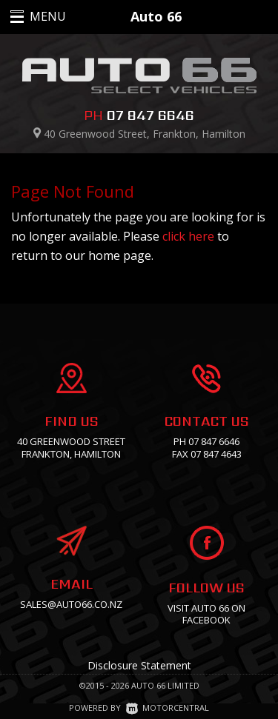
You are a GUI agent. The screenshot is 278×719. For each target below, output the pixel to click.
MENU (31, 16)
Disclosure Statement (139, 665)
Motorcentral (167, 707)
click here (188, 236)
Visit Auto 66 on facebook (206, 614)
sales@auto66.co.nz (71, 604)
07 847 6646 (150, 115)
